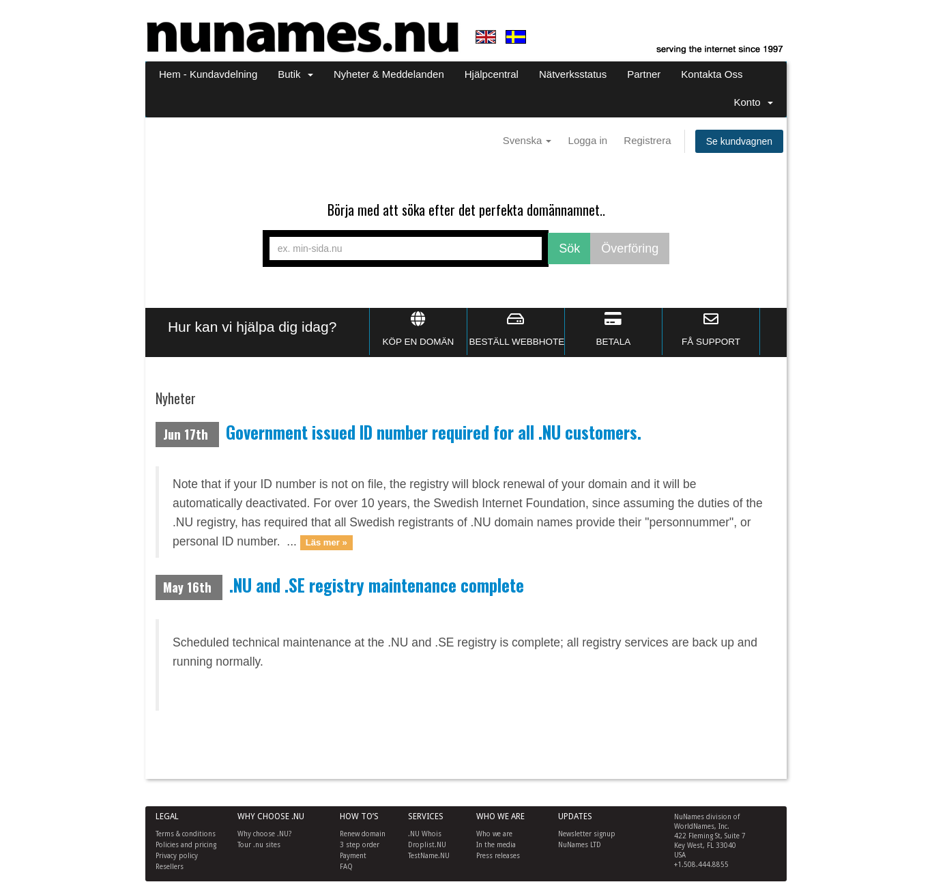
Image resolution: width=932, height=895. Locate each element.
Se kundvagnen (739, 141)
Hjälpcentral (492, 74)
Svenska (527, 140)
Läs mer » (326, 542)
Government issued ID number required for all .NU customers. (433, 432)
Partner (643, 74)
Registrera (647, 140)
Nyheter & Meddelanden (389, 74)
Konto (753, 102)
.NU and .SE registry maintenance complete (376, 585)
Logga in (588, 140)
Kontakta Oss (711, 74)
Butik (295, 74)
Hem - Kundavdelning (208, 74)
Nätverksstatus (573, 74)
